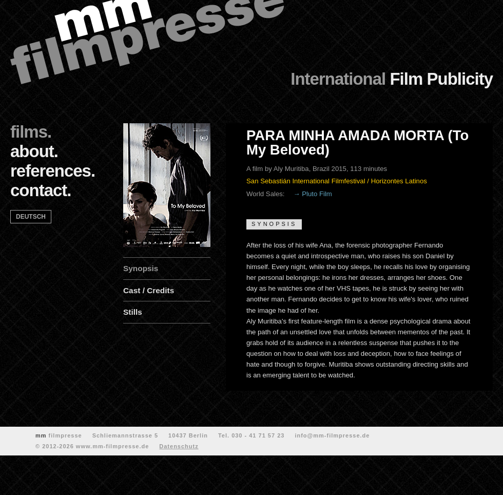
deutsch (31, 216)
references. (52, 170)
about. (34, 151)
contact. (40, 190)
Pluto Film (317, 194)
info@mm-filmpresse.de (332, 435)
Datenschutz (178, 446)
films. (30, 131)
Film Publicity (392, 78)
